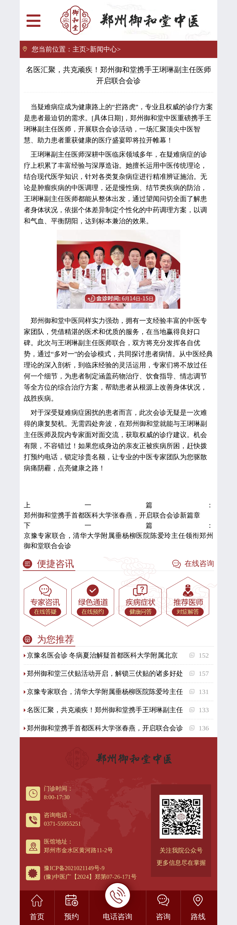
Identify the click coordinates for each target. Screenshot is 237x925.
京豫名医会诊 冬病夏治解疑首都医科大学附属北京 (102, 655)
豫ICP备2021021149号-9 (74, 868)
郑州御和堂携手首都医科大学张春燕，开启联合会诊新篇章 (112, 515)
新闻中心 (103, 49)
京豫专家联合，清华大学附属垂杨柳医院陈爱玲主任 (105, 692)
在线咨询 (193, 564)
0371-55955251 (62, 823)
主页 (79, 49)
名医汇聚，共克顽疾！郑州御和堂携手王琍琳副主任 (105, 710)
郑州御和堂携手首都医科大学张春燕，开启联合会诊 (105, 728)
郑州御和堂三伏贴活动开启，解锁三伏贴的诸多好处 (105, 673)
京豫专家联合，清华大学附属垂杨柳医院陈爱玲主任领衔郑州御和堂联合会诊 (118, 541)
